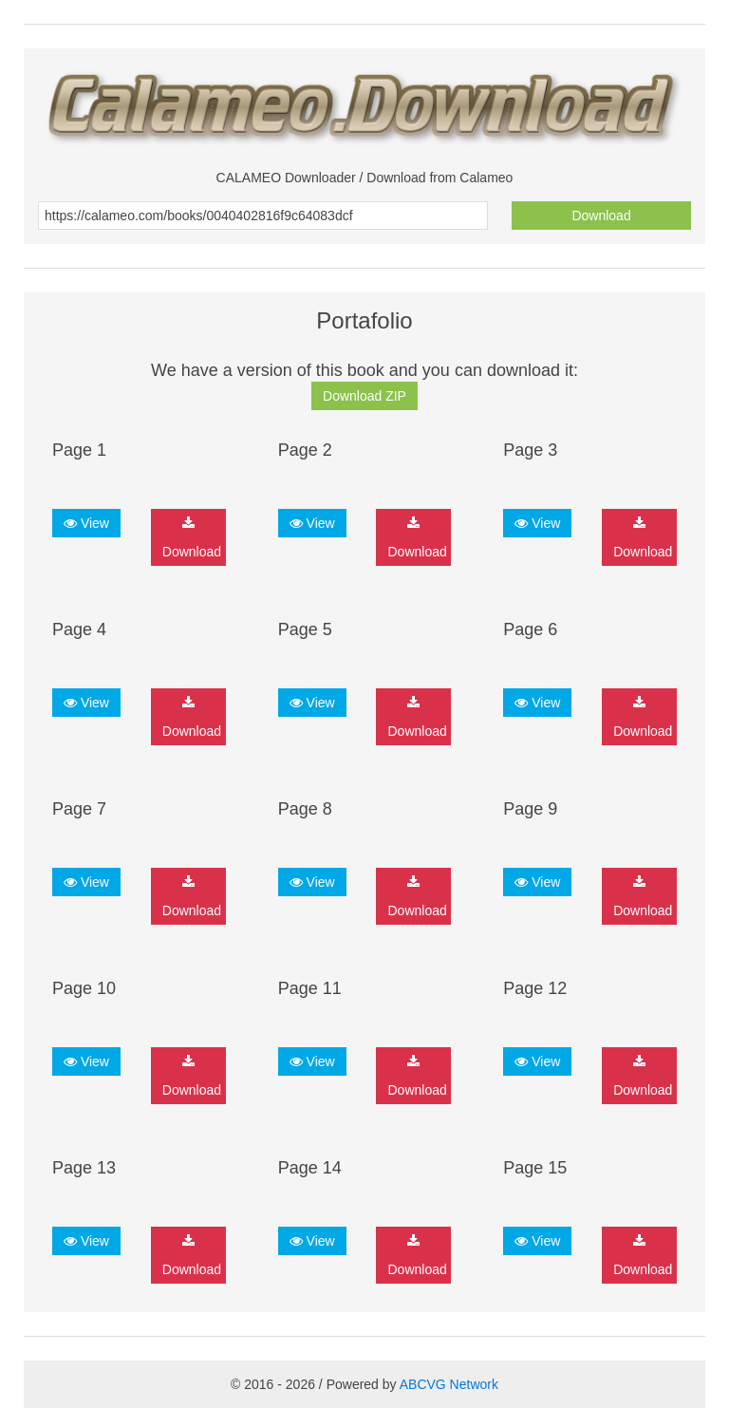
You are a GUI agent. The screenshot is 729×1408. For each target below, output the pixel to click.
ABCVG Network (449, 1384)
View (86, 523)
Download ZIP (364, 396)
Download (600, 215)
